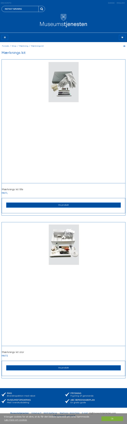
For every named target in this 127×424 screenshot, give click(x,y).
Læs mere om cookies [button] (15, 420)
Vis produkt (63, 205)
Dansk (111, 3)
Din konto (6, 3)
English (121, 3)
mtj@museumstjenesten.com (102, 413)
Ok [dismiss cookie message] (112, 418)
